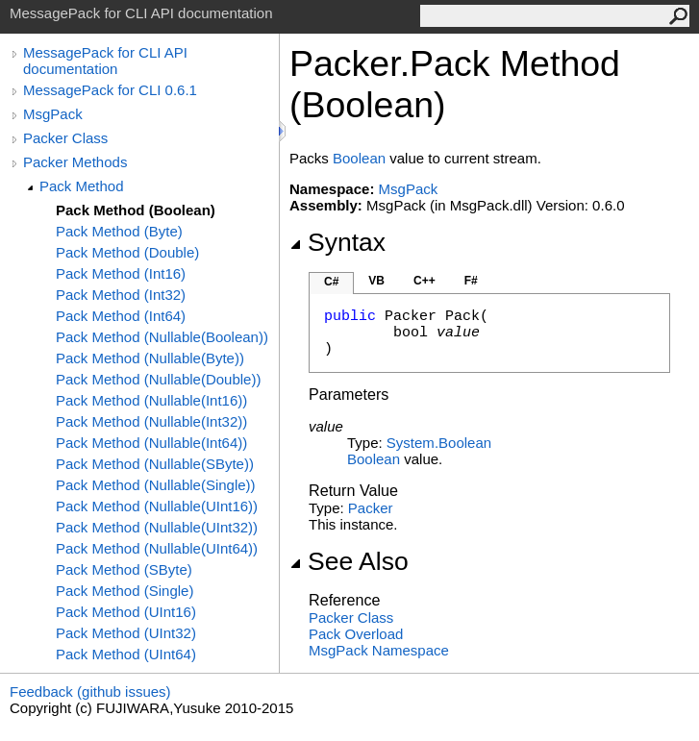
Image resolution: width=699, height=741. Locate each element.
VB (376, 280)
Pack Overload (356, 634)
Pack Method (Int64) (121, 316)
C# (331, 281)
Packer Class (65, 138)
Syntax (337, 242)
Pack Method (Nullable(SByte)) (155, 464)
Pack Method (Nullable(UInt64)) (157, 548)
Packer (370, 508)
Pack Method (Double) (127, 252)
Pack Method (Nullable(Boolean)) (162, 337)
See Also (349, 561)
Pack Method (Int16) (121, 273)
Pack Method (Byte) (119, 231)
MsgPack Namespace (379, 650)
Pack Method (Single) (124, 590)
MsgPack (53, 114)
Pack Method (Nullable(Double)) (158, 379)
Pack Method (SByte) (124, 569)
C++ (424, 280)
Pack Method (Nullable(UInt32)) (157, 527)
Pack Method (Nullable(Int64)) (151, 442)
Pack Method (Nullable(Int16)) (151, 400)
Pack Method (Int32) (121, 294)
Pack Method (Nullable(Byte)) (150, 358)
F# (471, 280)
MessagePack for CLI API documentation (105, 60)
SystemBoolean (439, 442)
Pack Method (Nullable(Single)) (156, 485)
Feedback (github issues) (90, 691)
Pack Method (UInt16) (126, 612)
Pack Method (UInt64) (126, 654)
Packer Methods (75, 162)
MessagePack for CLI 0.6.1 (110, 90)
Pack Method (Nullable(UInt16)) (157, 506)
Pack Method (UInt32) (126, 633)
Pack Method (81, 186)
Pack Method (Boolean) (135, 210)
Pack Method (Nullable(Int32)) (151, 421)
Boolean (359, 158)
